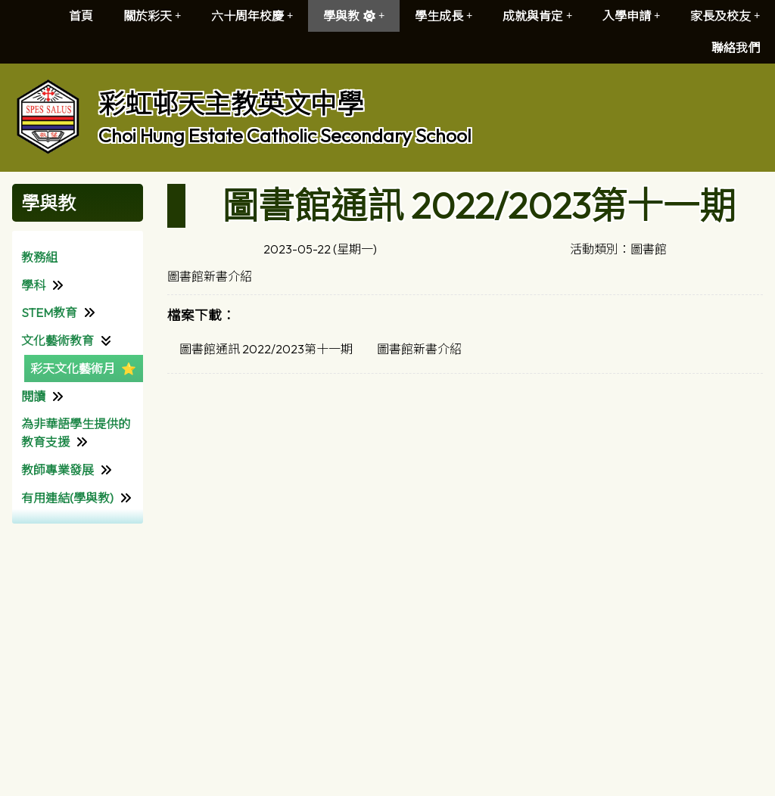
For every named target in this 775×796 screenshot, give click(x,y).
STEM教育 (49, 312)
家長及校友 (725, 15)
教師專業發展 (57, 469)
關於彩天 (152, 15)
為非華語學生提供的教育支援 (75, 432)
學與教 (353, 15)
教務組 (39, 257)
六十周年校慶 (252, 15)
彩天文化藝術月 (72, 368)
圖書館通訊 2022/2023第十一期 (266, 348)
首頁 (81, 15)
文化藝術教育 (57, 340)
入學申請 (631, 15)
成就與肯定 (537, 15)
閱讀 (33, 396)
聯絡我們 (735, 47)
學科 (33, 285)
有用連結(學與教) (67, 497)
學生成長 (443, 15)
